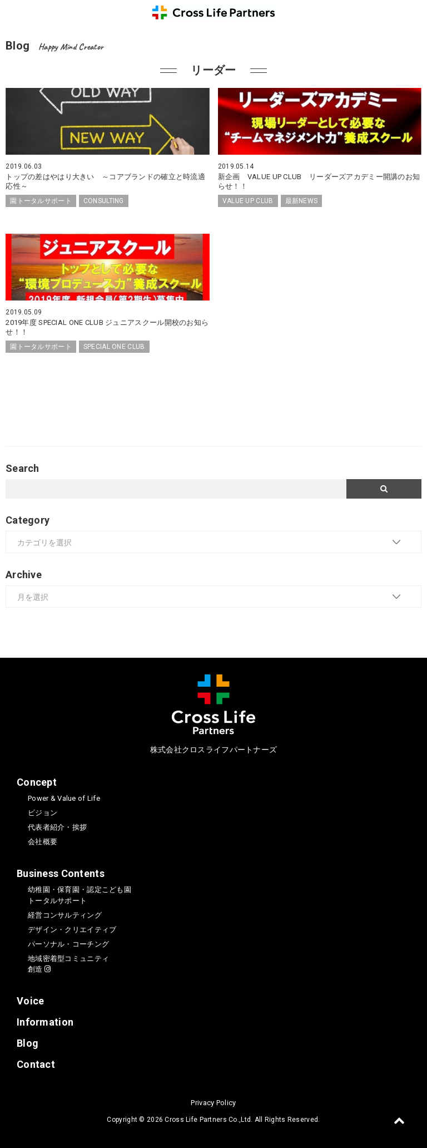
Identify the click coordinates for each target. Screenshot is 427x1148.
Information (45, 1022)
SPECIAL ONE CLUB (114, 347)
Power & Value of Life (64, 798)
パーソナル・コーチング (68, 944)
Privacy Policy (213, 1102)
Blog (27, 1043)
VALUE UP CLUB (248, 201)
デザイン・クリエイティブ (72, 929)
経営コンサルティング (65, 915)
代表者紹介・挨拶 (57, 827)
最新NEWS (301, 201)
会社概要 (42, 841)
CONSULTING (103, 201)
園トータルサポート (41, 201)
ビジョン (42, 813)
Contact (36, 1064)
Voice (30, 1001)
